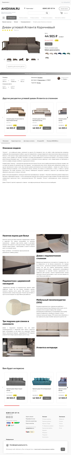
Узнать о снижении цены (51, 48)
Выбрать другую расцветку (16, 66)
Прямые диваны (23, 17)
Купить (48, 44)
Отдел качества (30, 423)
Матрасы (44, 432)
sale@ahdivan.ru (30, 428)
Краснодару (41, 80)
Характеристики (16, 141)
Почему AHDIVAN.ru (52, 141)
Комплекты (45, 437)
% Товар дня (11, 17)
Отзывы (40, 141)
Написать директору (31, 421)
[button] (38, 59)
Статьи (61, 423)
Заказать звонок (64, 8)
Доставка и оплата (29, 141)
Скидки (61, 421)
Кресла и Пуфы (46, 423)
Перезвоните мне (30, 418)
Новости (61, 425)
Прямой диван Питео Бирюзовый (42, 388)
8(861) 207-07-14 (49, 8)
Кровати (44, 430)
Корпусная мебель (47, 428)
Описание (5, 141)
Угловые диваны (34, 17)
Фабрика (61, 419)
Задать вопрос (29, 416)
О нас (60, 428)
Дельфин (39, 77)
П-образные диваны (47, 17)
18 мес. (39, 82)
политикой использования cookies (44, 449)
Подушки (44, 434)
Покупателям (5, 2)
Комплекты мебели (60, 17)
